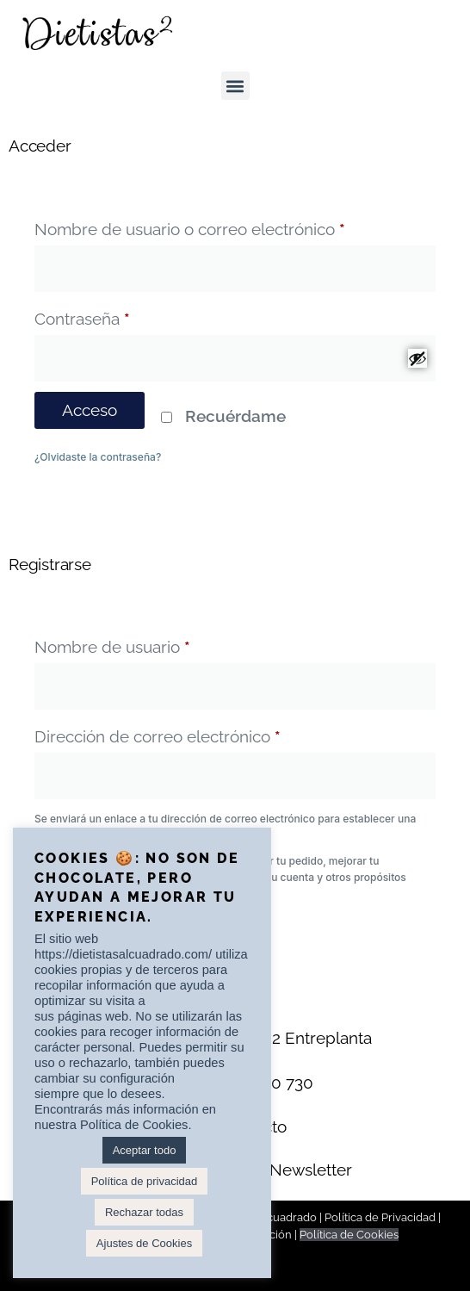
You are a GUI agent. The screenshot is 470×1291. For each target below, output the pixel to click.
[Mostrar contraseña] (417, 358)
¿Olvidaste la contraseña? (97, 456)
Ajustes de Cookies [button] (144, 1243)
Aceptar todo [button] (144, 1150)
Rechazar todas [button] (144, 1212)
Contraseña (123, 315)
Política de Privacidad (380, 1217)
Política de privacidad (144, 1181)
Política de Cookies (349, 1234)
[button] (235, 85)
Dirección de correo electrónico (198, 733)
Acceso (89, 409)
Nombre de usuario (153, 643)
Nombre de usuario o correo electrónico (230, 226)
